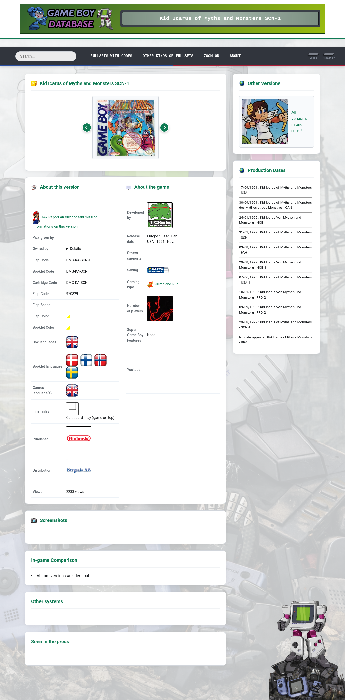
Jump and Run (166, 284)
